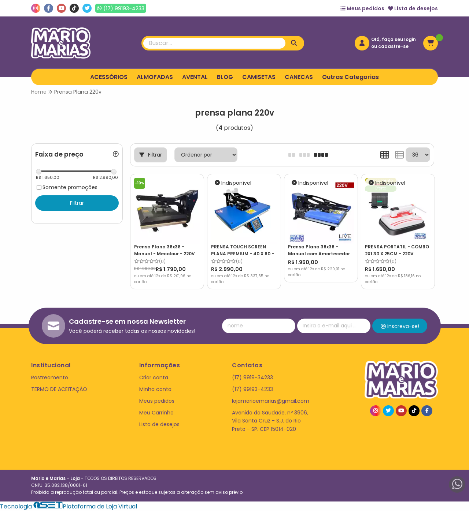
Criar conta (153, 377)
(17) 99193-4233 (252, 389)
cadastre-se (393, 46)
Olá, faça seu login (393, 39)
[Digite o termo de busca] (214, 43)
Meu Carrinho (156, 412)
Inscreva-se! (400, 326)
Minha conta (155, 389)
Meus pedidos (362, 8)
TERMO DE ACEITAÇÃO (59, 389)
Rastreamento (49, 377)
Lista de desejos (413, 8)
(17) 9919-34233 (252, 377)
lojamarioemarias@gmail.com (270, 401)
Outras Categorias (350, 77)
